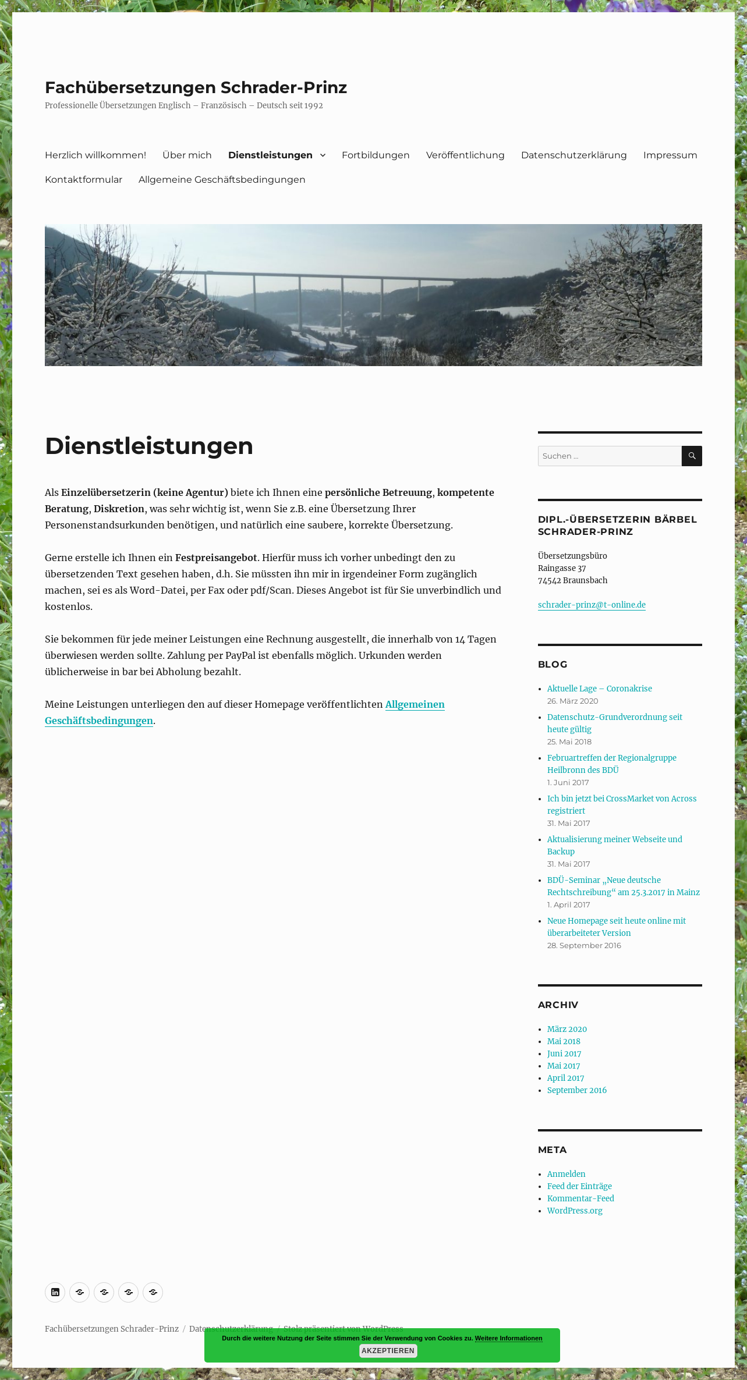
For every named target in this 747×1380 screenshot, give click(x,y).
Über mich (187, 155)
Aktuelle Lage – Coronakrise (599, 689)
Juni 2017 (564, 1054)
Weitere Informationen (509, 1338)
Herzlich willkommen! (95, 155)
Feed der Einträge (579, 1186)
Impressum (670, 155)
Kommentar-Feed (580, 1199)
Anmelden (566, 1174)
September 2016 (577, 1090)
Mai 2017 (563, 1066)
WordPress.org (575, 1211)
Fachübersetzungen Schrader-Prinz (196, 87)
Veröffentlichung (465, 155)
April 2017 (566, 1078)
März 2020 (567, 1029)
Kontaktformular (83, 179)
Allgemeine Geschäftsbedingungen (222, 179)
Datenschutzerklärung (574, 155)
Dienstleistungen (270, 155)
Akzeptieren (388, 1351)
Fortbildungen (376, 155)
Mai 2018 (563, 1041)
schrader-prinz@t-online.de (592, 605)
